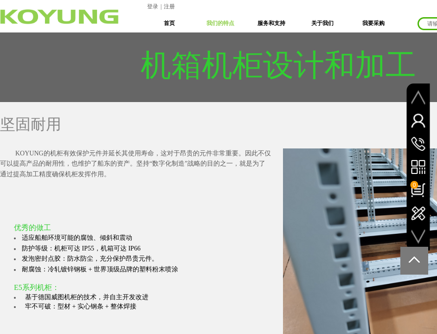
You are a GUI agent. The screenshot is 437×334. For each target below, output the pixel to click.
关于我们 (322, 23)
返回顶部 (414, 261)
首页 (169, 23)
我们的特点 (220, 23)
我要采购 (373, 23)
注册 (169, 6)
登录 (152, 6)
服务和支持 (271, 23)
